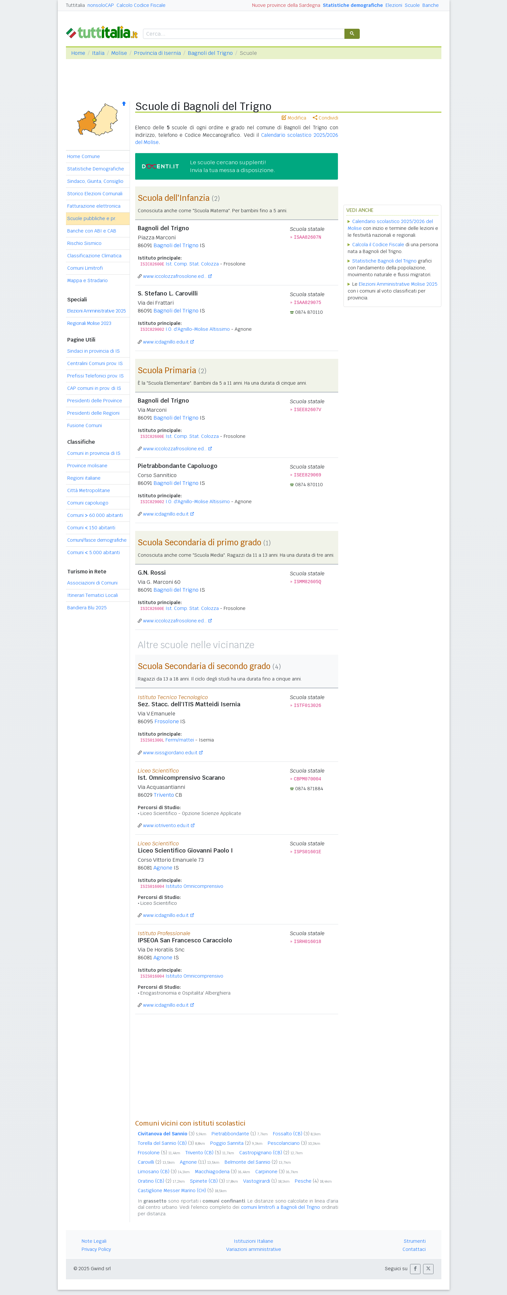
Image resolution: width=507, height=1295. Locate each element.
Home (78, 53)
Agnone (162, 867)
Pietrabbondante (240, 1134)
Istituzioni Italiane (253, 1241)
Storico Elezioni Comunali (94, 194)
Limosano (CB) (164, 1172)
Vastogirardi (266, 1181)
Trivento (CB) (209, 1153)
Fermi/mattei (180, 740)
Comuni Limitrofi (85, 268)
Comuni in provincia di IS (93, 453)
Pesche (313, 1181)
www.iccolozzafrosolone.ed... (175, 276)
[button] (415, 1269)
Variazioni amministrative (253, 1249)
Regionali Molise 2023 (89, 323)
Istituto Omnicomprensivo (194, 886)
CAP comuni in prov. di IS (94, 388)
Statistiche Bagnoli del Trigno (384, 261)
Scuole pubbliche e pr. (91, 218)
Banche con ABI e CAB (91, 231)
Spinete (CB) (214, 1181)
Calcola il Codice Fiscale (378, 245)
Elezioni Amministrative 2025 (96, 311)
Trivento (164, 794)
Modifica (294, 118)
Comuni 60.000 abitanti (95, 515)
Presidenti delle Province (94, 401)
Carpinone (276, 1172)
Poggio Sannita (236, 1143)
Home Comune (83, 156)
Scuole (412, 5)
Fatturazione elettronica (93, 206)
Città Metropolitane (88, 490)
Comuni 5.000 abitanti (93, 552)
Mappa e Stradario (87, 280)
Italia (98, 53)
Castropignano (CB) (271, 1153)
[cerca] (243, 34)
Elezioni (394, 5)
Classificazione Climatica (94, 256)
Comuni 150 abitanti (91, 528)
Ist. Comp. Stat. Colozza (192, 264)
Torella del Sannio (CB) (171, 1143)
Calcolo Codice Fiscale (141, 5)
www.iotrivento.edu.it (166, 825)
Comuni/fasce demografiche (97, 540)
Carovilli (156, 1162)
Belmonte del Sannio (258, 1162)
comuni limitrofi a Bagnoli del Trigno (280, 1207)
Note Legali (94, 1241)
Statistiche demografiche (353, 5)
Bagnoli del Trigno (210, 53)
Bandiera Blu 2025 (87, 608)
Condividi (325, 118)
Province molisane (87, 466)
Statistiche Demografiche (95, 169)
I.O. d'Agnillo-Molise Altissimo (198, 329)
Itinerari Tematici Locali (92, 595)
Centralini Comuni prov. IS (95, 363)
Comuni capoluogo (87, 503)
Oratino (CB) (161, 1181)
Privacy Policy (96, 1249)
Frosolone (166, 721)
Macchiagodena (222, 1172)
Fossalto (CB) (297, 1134)
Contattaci (414, 1249)
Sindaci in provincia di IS (93, 351)
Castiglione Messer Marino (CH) (182, 1190)
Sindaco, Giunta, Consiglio (95, 181)
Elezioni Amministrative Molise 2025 (398, 284)
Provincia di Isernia (157, 53)
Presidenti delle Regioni (93, 413)
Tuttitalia (75, 5)
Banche (430, 5)
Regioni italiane (84, 478)
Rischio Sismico (84, 243)
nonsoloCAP (100, 5)
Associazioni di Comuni (92, 583)
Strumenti (415, 1241)
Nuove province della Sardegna (286, 5)
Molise (119, 53)
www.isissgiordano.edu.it (170, 753)
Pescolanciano (294, 1143)
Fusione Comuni (84, 425)
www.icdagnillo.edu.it (166, 342)
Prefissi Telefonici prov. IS (95, 376)
